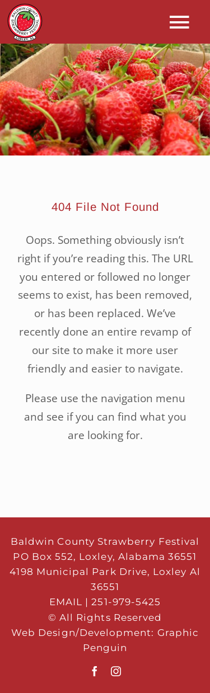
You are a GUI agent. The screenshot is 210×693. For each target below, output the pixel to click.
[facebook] (95, 671)
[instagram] (116, 671)
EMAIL (65, 601)
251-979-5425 (126, 601)
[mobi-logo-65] (25, 8)
